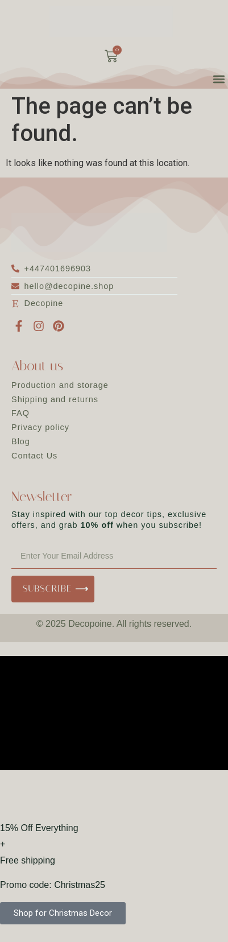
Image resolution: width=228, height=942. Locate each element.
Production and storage (60, 385)
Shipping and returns (54, 399)
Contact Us (34, 455)
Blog (20, 441)
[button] (218, 78)
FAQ (20, 413)
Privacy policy (40, 427)
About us (37, 366)
